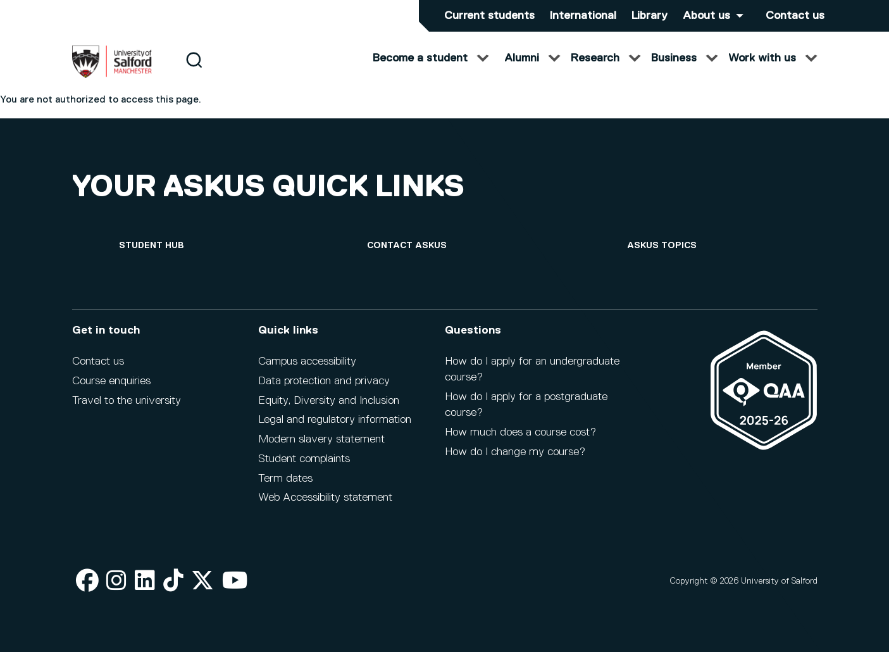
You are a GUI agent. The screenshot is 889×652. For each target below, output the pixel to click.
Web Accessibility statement (325, 497)
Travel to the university (126, 400)
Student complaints (304, 459)
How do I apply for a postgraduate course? (526, 404)
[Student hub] (152, 246)
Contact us (795, 16)
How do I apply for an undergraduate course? (532, 369)
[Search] (194, 71)
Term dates (285, 478)
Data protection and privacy (324, 381)
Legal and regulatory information (334, 419)
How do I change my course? (515, 452)
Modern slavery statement (321, 439)
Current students (489, 16)
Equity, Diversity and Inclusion (328, 400)
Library (649, 16)
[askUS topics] (662, 246)
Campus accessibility (307, 361)
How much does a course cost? (520, 432)
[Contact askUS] (407, 246)
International (583, 16)
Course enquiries (111, 381)
